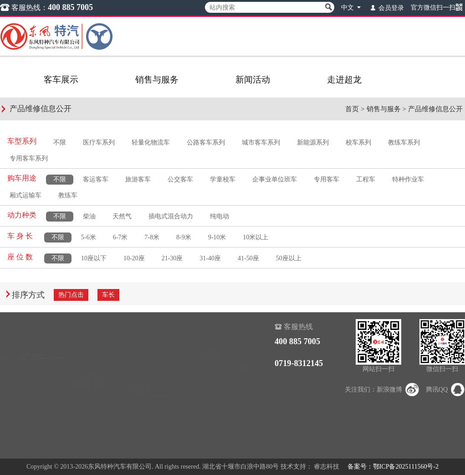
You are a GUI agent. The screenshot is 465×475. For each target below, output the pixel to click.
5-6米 (88, 237)
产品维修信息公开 (435, 109)
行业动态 (206, 354)
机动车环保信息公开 (153, 443)
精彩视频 (206, 366)
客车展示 (61, 79)
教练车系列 (404, 142)
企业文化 (247, 392)
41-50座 (248, 258)
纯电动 (219, 216)
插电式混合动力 (170, 216)
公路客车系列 (206, 142)
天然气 (122, 216)
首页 (352, 109)
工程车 (365, 179)
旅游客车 (138, 179)
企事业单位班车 (274, 179)
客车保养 (137, 430)
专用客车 (326, 179)
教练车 (67, 195)
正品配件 (137, 405)
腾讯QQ (445, 389)
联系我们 (247, 405)
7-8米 (151, 237)
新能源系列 (313, 142)
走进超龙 (344, 79)
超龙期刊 (206, 379)
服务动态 (137, 392)
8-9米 (183, 237)
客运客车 (95, 179)
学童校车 (222, 179)
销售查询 (137, 341)
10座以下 (94, 258)
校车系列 (358, 142)
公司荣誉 (247, 366)
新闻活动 (252, 79)
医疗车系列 (99, 142)
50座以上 (288, 258)
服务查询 (137, 354)
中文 (352, 7)
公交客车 (180, 179)
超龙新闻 (206, 341)
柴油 (89, 216)
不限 (59, 142)
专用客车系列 (29, 158)
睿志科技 (326, 466)
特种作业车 (408, 179)
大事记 (243, 379)
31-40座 (210, 258)
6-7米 (120, 237)
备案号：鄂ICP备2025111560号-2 (393, 466)
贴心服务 (137, 379)
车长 (108, 294)
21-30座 (172, 258)
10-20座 (134, 258)
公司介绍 (247, 341)
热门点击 (71, 294)
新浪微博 (398, 389)
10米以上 (255, 237)
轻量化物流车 (151, 142)
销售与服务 (157, 79)
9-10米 (217, 237)
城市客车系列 (261, 142)
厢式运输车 (25, 195)
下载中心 (137, 366)
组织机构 (247, 354)
